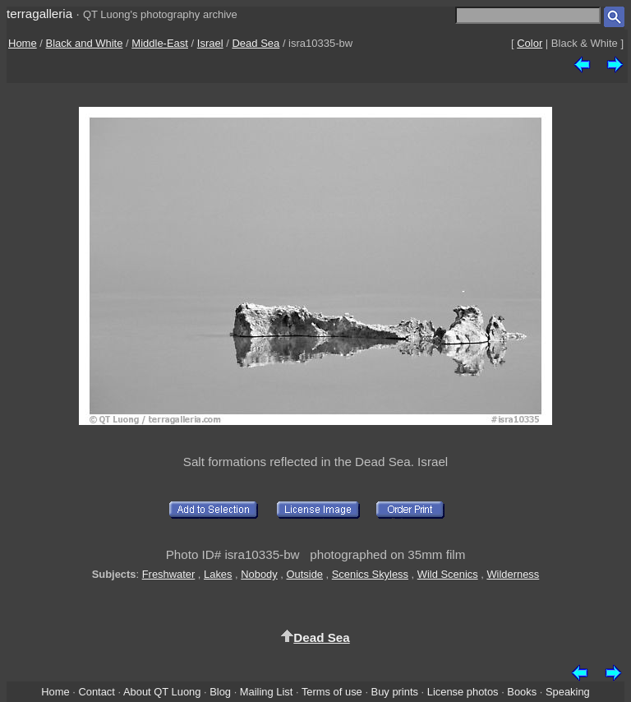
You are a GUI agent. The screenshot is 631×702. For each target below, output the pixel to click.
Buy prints (394, 692)
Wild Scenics (447, 574)
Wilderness (512, 574)
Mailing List (266, 692)
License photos (463, 692)
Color (529, 43)
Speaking (568, 692)
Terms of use (332, 692)
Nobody (259, 574)
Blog (220, 692)
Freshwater (169, 574)
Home (22, 43)
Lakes (218, 574)
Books (522, 692)
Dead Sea (255, 43)
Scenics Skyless (370, 574)
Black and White (84, 43)
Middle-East (159, 43)
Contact (96, 692)
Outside (305, 574)
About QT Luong (161, 692)
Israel (210, 43)
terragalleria (39, 14)
